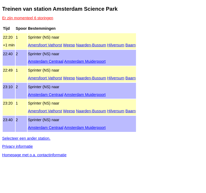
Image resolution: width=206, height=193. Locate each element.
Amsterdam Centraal (45, 61)
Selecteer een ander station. (26, 138)
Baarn (131, 45)
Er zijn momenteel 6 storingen (27, 18)
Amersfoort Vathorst (45, 45)
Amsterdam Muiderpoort (84, 61)
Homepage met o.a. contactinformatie (34, 155)
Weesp (69, 45)
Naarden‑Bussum (91, 45)
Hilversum (115, 45)
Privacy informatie (17, 146)
